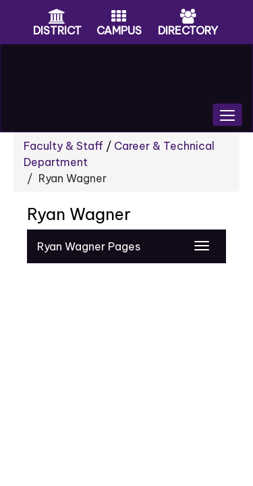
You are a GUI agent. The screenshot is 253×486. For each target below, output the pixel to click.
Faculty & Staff (63, 146)
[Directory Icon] (188, 17)
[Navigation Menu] (202, 245)
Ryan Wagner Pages (88, 246)
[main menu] (227, 114)
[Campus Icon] (118, 17)
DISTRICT (57, 30)
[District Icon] (57, 17)
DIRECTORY (188, 30)
